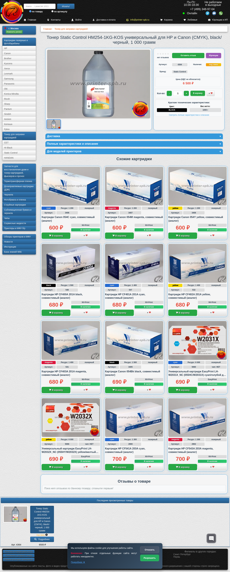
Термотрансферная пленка (18, 181)
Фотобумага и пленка (15, 199)
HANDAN (8, 158)
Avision (7, 119)
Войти (76, 19)
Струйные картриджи (15, 204)
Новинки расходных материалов (18, 559)
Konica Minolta (11, 94)
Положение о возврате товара (18, 555)
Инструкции (10, 246)
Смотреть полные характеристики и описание (189, 115)
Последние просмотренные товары (115, 500)
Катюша (8, 124)
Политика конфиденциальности (19, 552)
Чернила (8, 194)
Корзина (166, 19)
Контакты (53, 19)
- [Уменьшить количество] (169, 93)
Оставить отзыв (188, 55)
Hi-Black (8, 147)
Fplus (6, 129)
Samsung (8, 78)
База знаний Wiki (13, 252)
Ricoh (7, 99)
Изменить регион (14, 32)
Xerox (7, 68)
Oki (5, 89)
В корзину (56, 235)
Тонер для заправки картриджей (14, 136)
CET (6, 142)
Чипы (7, 218)
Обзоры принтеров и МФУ (17, 236)
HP (5, 48)
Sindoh (7, 114)
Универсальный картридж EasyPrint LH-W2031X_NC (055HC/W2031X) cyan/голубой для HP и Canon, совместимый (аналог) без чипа (197, 375)
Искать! (66, 6)
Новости (8, 241)
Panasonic (9, 83)
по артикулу (59, 11)
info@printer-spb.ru (137, 19)
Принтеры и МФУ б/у (14, 228)
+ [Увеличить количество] (186, 93)
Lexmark (8, 73)
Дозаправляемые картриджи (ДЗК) (19, 188)
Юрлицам (213, 55)
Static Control (10, 152)
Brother (7, 58)
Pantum (8, 109)
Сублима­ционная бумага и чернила (17, 211)
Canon (7, 53)
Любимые (190, 19)
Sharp (7, 104)
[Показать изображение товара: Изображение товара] (54, 124)
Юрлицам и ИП (218, 19)
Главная (30, 19)
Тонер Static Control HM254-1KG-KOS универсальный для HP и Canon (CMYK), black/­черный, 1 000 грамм (42, 519)
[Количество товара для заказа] (178, 93)
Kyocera (8, 63)
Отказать (150, 549)
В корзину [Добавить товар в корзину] (197, 93)
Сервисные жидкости (15, 223)
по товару (36, 11)
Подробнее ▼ (78, 562)
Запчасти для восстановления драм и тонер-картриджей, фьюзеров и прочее (16, 171)
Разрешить (150, 558)
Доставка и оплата (103, 19)
